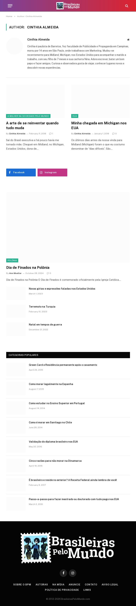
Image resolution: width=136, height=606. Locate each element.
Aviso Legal (110, 584)
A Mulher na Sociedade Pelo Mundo (28, 116)
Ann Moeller (15, 273)
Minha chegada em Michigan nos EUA (99, 125)
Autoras (42, 584)
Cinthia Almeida (38, 39)
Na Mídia (58, 584)
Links (87, 590)
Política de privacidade (62, 590)
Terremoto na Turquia (42, 306)
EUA (75, 116)
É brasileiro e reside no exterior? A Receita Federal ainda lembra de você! (73, 480)
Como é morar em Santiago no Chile (50, 422)
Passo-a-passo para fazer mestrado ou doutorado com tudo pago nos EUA (74, 499)
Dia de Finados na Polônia (27, 267)
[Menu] (10, 6)
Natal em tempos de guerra (45, 324)
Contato (91, 584)
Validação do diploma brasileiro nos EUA (53, 441)
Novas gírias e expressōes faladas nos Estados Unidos (62, 288)
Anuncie (74, 584)
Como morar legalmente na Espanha (51, 384)
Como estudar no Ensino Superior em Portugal (57, 403)
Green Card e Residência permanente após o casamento (63, 364)
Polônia (12, 260)
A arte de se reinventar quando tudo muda (32, 125)
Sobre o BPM (22, 584)
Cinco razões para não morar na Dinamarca (55, 460)
